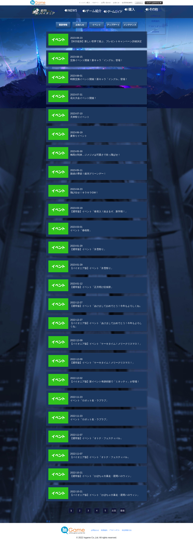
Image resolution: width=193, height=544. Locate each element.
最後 (122, 511)
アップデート (113, 25)
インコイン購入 (84, 3)
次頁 (114, 511)
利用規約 (104, 530)
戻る (48, 521)
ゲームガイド (113, 12)
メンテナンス (130, 25)
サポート (95, 3)
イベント (96, 25)
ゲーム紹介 (90, 12)
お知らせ (116, 3)
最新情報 (63, 25)
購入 (135, 12)
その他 (158, 12)
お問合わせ (95, 530)
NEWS (68, 12)
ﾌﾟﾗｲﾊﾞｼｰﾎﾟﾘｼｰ (114, 530)
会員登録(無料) (127, 3)
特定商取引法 (126, 530)
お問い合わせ (106, 3)
